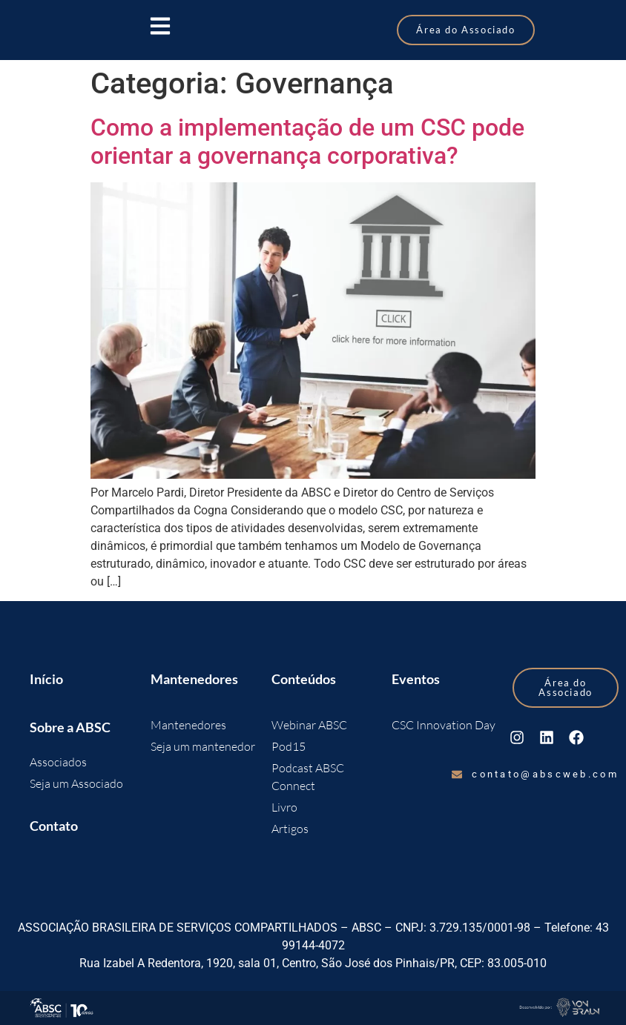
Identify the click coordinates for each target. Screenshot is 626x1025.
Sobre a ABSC (70, 727)
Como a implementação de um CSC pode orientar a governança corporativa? (307, 141)
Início (46, 679)
